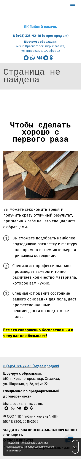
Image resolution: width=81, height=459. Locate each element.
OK (75, 446)
